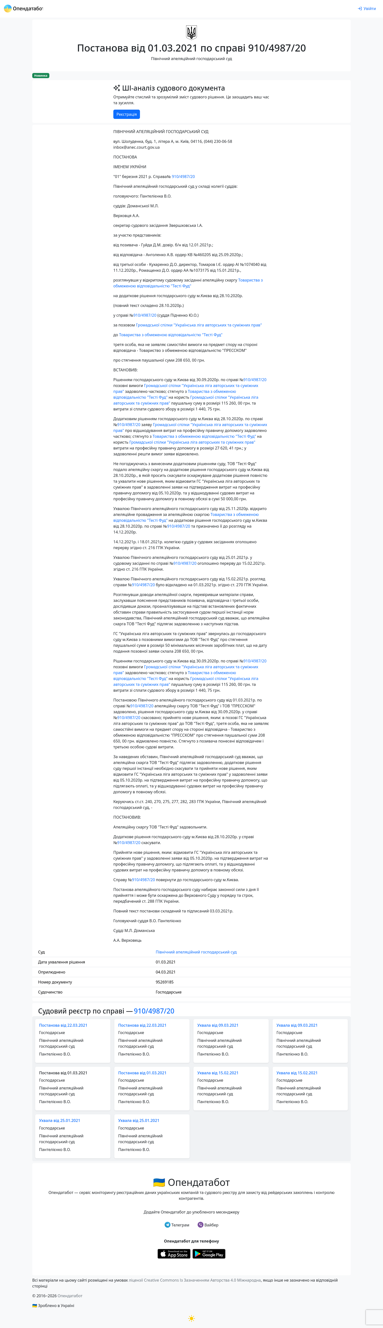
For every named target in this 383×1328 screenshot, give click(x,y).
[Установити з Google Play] (209, 1253)
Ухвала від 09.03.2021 (218, 1025)
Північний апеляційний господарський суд (196, 952)
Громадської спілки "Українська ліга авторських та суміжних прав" (199, 325)
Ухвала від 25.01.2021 (59, 1120)
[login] (367, 9)
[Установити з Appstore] (174, 1253)
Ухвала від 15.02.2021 (218, 1073)
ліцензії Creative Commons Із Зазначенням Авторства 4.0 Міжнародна (195, 1280)
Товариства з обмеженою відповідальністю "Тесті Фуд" (171, 334)
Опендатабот (70, 1295)
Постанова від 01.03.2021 (142, 1073)
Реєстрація (127, 114)
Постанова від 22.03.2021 (63, 1025)
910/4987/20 (183, 176)
